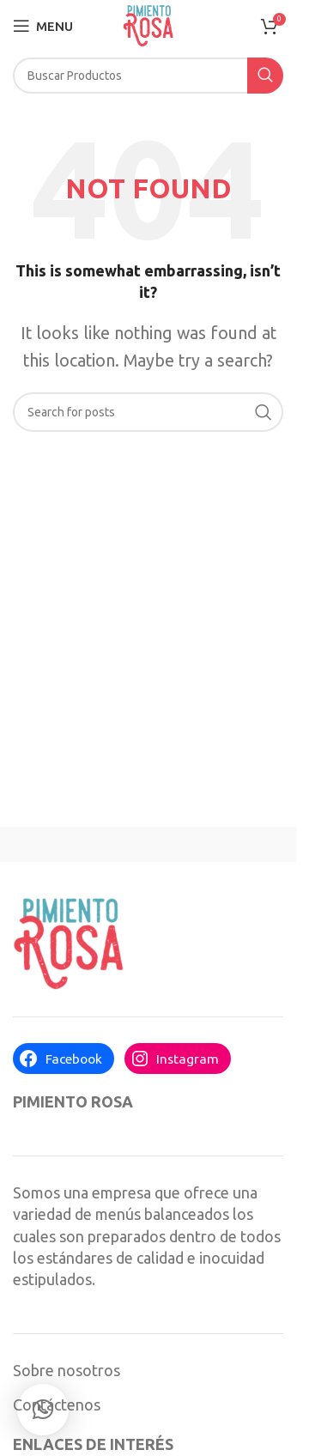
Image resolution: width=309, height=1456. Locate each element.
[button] (43, 1409)
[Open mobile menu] (43, 26)
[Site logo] (148, 24)
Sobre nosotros (66, 1370)
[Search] (148, 76)
